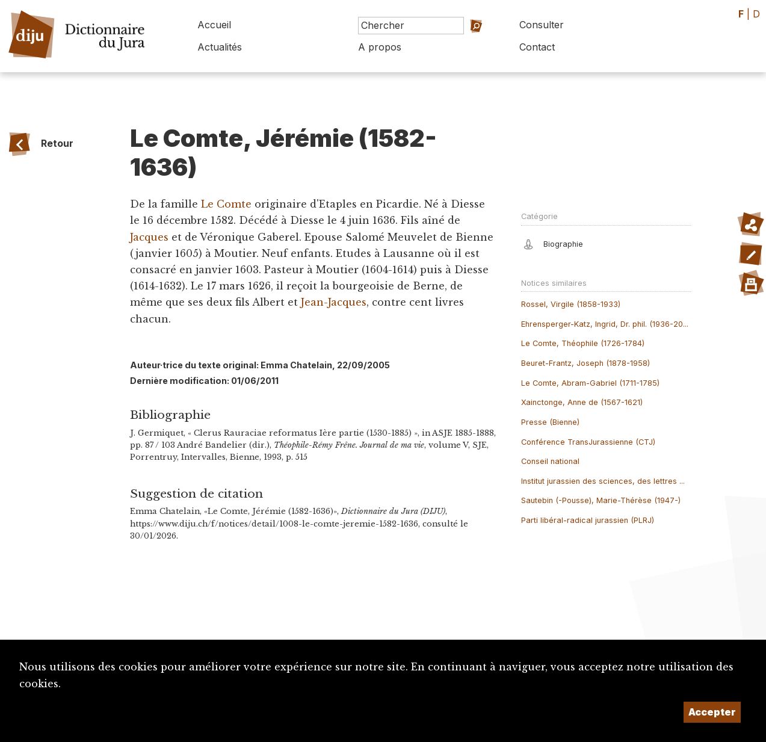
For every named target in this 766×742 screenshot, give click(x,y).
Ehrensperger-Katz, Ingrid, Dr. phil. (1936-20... (604, 324)
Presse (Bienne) (550, 422)
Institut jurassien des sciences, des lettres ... (603, 481)
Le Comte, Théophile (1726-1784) (582, 343)
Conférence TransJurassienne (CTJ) (588, 442)
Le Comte (228, 204)
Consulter (541, 25)
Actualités (219, 47)
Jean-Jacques (333, 302)
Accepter (712, 712)
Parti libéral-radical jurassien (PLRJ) (587, 520)
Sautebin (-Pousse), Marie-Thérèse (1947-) (601, 500)
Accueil (214, 25)
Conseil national (550, 461)
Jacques (149, 237)
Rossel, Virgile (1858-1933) (570, 304)
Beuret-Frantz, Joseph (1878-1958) (585, 363)
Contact (537, 47)
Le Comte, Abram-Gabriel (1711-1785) (590, 383)
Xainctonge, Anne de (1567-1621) (582, 402)
